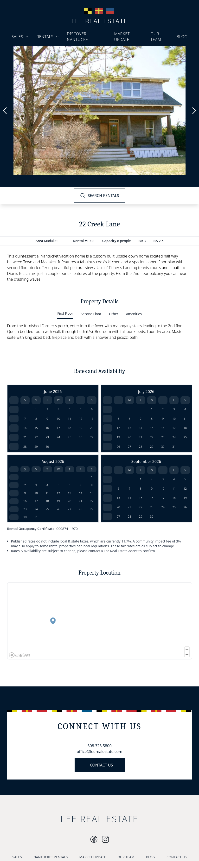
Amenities (133, 314)
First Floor (65, 313)
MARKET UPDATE (122, 36)
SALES (20, 36)
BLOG (182, 36)
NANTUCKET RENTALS (50, 857)
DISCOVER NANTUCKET (78, 36)
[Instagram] (94, 839)
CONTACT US (101, 765)
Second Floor (91, 314)
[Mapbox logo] (19, 655)
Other (113, 314)
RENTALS (48, 36)
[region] (99, 621)
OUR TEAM (156, 36)
